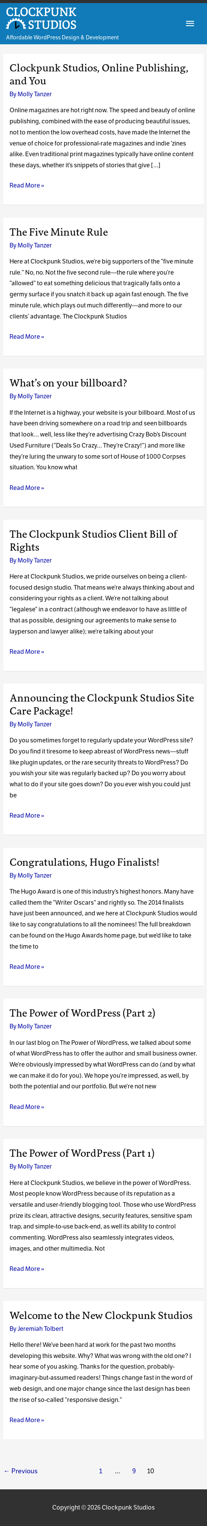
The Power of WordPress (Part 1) (82, 1153)
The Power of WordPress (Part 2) (83, 1013)
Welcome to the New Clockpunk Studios (101, 1315)
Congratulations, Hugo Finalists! (84, 862)
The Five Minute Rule (59, 232)
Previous (20, 1471)
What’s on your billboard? (68, 383)
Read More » (27, 185)
